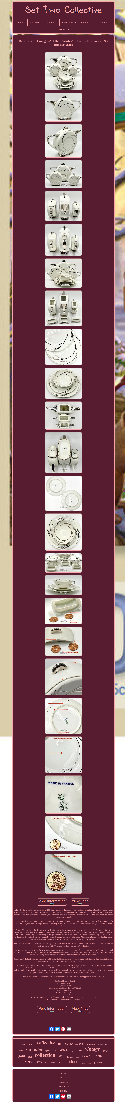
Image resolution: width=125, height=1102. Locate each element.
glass (60, 1062)
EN (61, 1091)
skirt (38, 1062)
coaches (102, 1043)
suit (28, 1050)
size (80, 1050)
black (63, 1050)
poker (31, 1044)
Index (63, 1073)
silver (69, 1043)
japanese (91, 1044)
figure (47, 1050)
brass (70, 1057)
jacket (86, 1056)
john (38, 1049)
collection (45, 1055)
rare (29, 1061)
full (60, 1043)
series (22, 1044)
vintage (92, 1049)
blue (30, 1056)
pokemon (98, 1063)
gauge (105, 1050)
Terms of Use (63, 1086)
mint (53, 1063)
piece (79, 1043)
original (72, 1051)
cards (89, 1063)
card (55, 1050)
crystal (83, 1063)
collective (46, 1042)
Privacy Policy (63, 1082)
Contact (63, 1078)
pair (77, 1057)
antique (72, 1061)
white (21, 1051)
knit (46, 1063)
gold (21, 1056)
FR (65, 1091)
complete (101, 1055)
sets (61, 1055)
